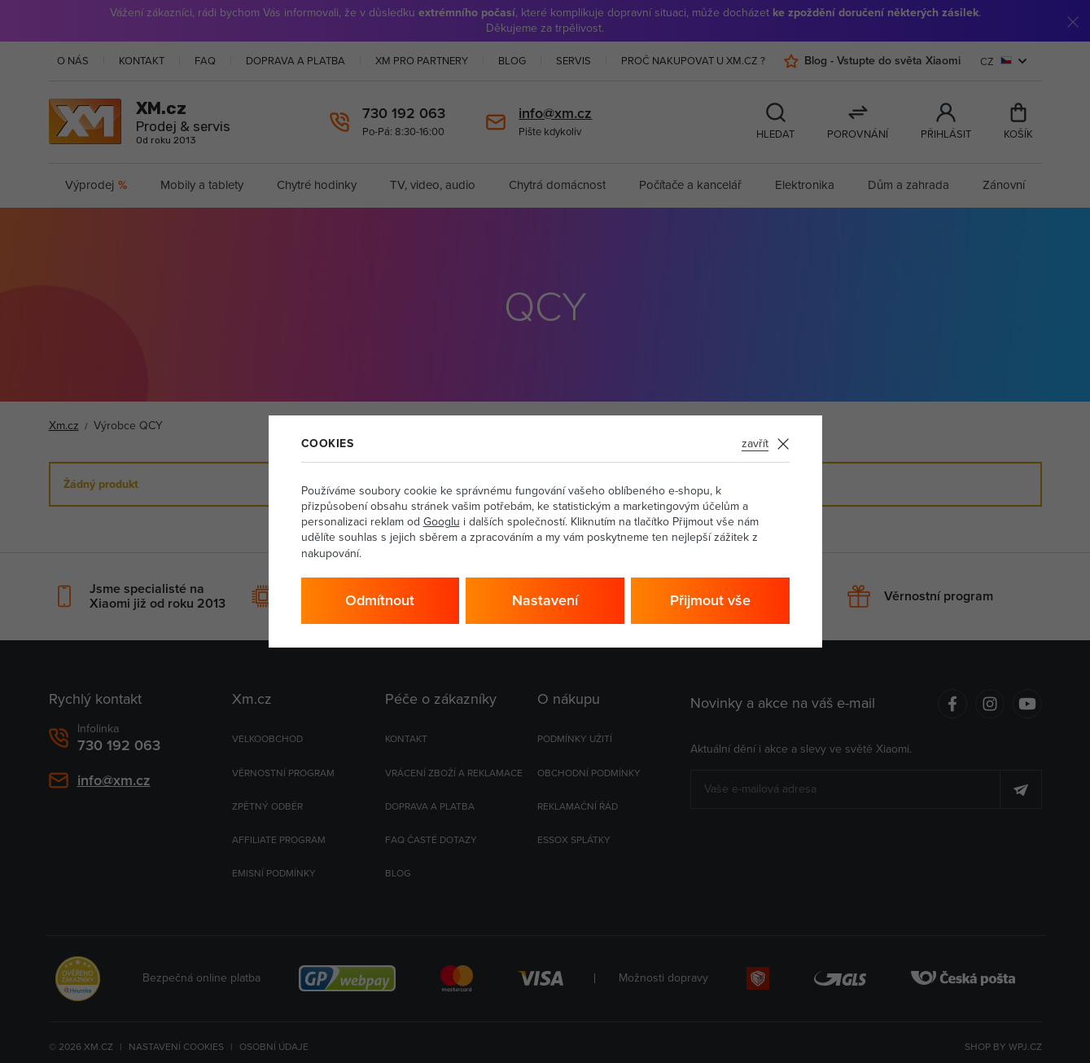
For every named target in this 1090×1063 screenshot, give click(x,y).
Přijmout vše (710, 600)
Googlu (441, 521)
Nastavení (545, 600)
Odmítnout (379, 600)
